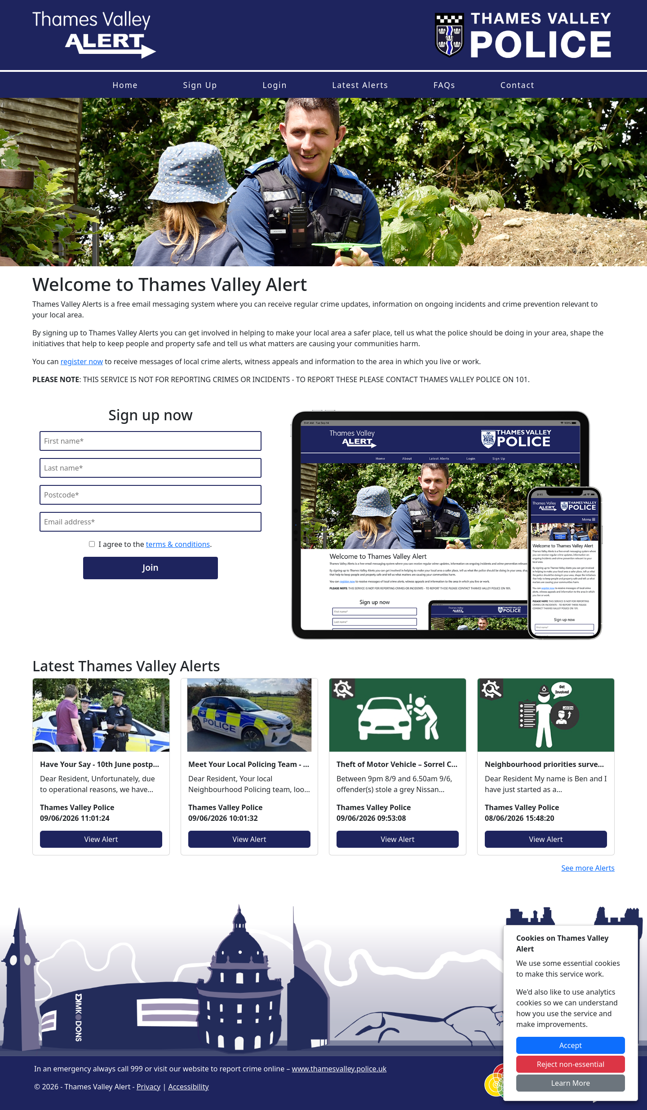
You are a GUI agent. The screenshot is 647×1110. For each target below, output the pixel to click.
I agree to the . (155, 544)
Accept (570, 1045)
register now (82, 361)
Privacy (148, 1087)
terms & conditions (178, 544)
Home (125, 84)
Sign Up (200, 84)
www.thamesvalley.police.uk (339, 1069)
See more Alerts (588, 868)
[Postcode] (150, 495)
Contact (518, 84)
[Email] (150, 522)
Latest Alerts (360, 84)
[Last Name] (150, 468)
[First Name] (150, 441)
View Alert (101, 839)
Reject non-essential (571, 1064)
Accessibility (188, 1087)
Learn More (570, 1083)
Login (274, 84)
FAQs (445, 84)
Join (150, 567)
